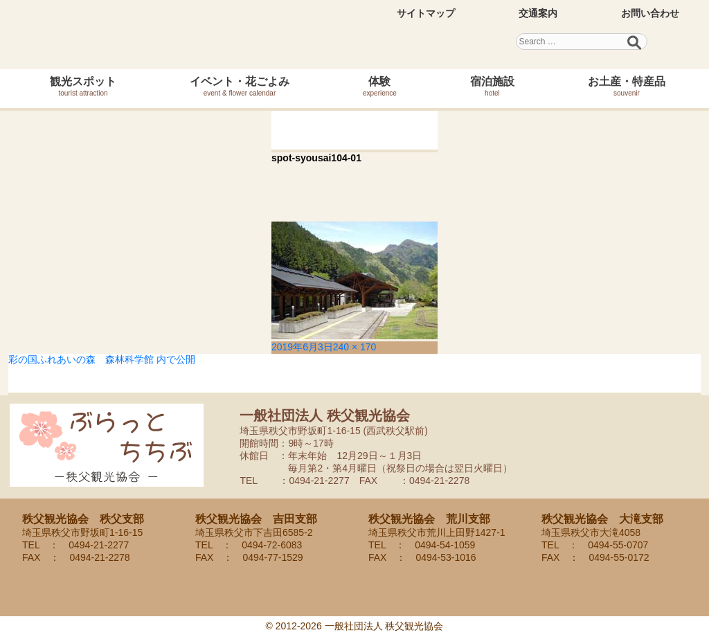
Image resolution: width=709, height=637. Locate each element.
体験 (380, 86)
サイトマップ (426, 13)
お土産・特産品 (626, 86)
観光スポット (83, 86)
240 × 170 (355, 346)
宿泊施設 (492, 86)
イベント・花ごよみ (239, 86)
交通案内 (538, 13)
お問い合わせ (650, 13)
